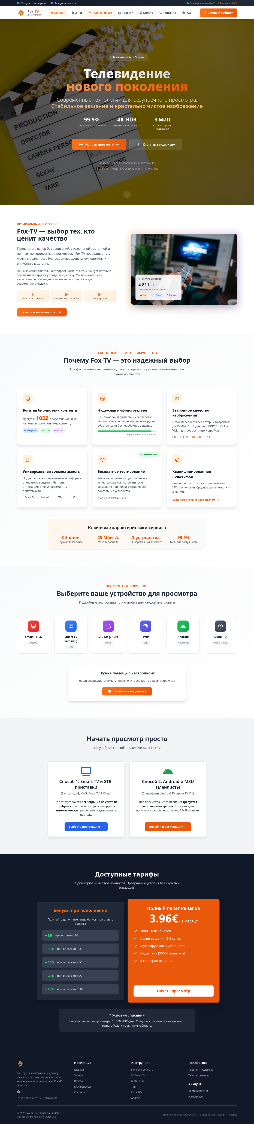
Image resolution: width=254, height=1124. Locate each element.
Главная (79, 1069)
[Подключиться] (100, 12)
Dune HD (136, 1092)
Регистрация (196, 1096)
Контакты (79, 1092)
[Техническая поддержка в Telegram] (31, 3)
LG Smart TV (138, 1075)
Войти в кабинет (198, 1091)
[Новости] (126, 12)
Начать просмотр (173, 990)
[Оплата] (146, 12)
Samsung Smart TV (142, 1069)
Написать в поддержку (127, 691)
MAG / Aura (137, 1081)
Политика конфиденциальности (179, 1114)
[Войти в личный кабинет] (218, 12)
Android (135, 1098)
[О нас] (77, 12)
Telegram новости (199, 1075)
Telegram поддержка (200, 1069)
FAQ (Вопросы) (83, 1086)
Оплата (78, 1081)
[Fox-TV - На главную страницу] (20, 1063)
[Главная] (58, 12)
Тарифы (78, 1075)
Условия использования (212, 1114)
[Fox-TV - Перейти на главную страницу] (29, 12)
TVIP (133, 1086)
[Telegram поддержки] (18, 1092)
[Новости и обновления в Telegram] (63, 3)
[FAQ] (187, 12)
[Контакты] (168, 12)
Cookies (233, 1114)
